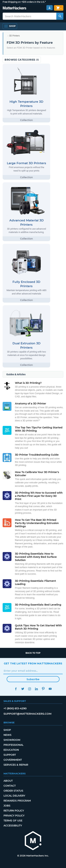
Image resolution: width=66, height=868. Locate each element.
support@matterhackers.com (27, 713)
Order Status (13, 790)
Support (10, 754)
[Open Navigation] (10, 26)
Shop (7, 730)
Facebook (16, 689)
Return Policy (14, 810)
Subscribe (33, 679)
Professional (13, 744)
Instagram (30, 689)
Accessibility (13, 825)
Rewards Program (17, 800)
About (8, 780)
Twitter (23, 689)
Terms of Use (13, 820)
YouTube (50, 689)
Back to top (33, 653)
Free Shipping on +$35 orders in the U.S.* (24, 2)
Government (13, 759)
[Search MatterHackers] (59, 16)
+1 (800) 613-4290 (15, 708)
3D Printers (14, 35)
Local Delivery (14, 795)
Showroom (12, 739)
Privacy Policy (14, 815)
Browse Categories (22, 59)
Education (11, 749)
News (7, 735)
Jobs (7, 805)
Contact (10, 785)
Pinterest (43, 689)
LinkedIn (36, 689)
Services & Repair (16, 764)
